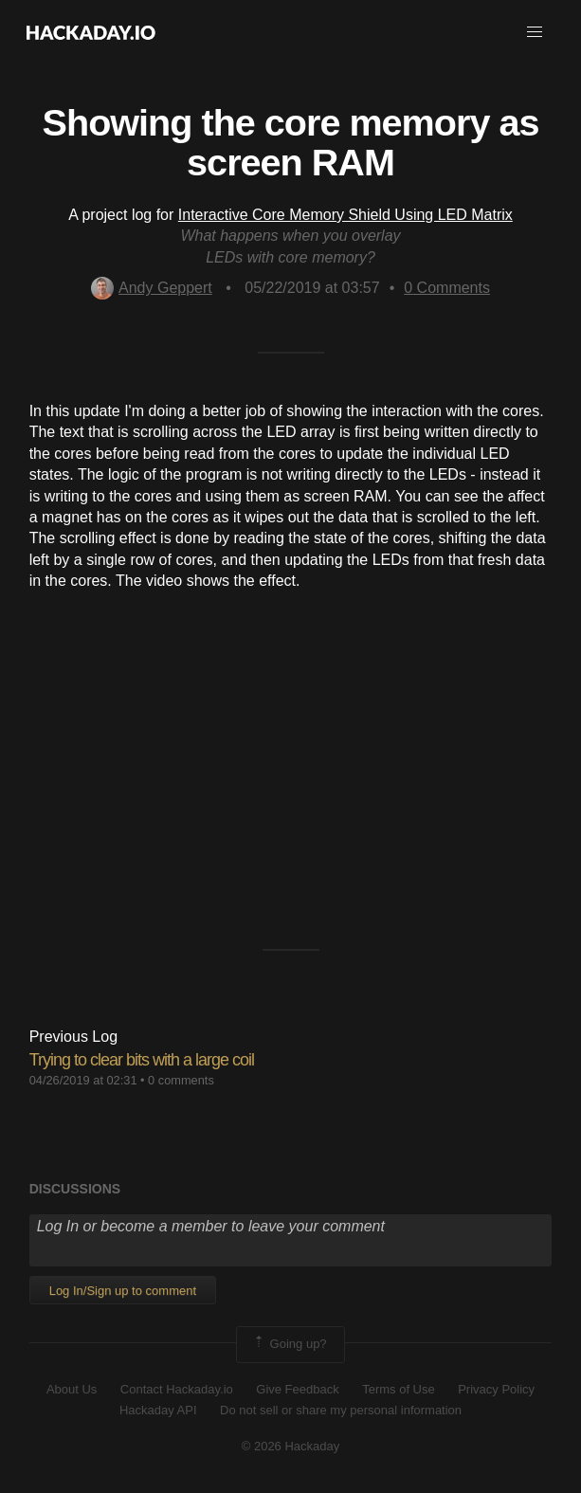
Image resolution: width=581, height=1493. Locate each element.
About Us (71, 1389)
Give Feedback (297, 1389)
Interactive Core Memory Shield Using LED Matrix (345, 215)
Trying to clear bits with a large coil (141, 1059)
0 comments (181, 1080)
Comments (447, 288)
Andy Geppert (151, 288)
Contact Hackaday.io (176, 1389)
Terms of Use (398, 1389)
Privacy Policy (496, 1389)
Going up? (289, 1344)
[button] (534, 32)
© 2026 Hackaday (291, 1446)
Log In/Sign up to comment (122, 1291)
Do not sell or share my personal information (341, 1410)
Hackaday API (158, 1410)
